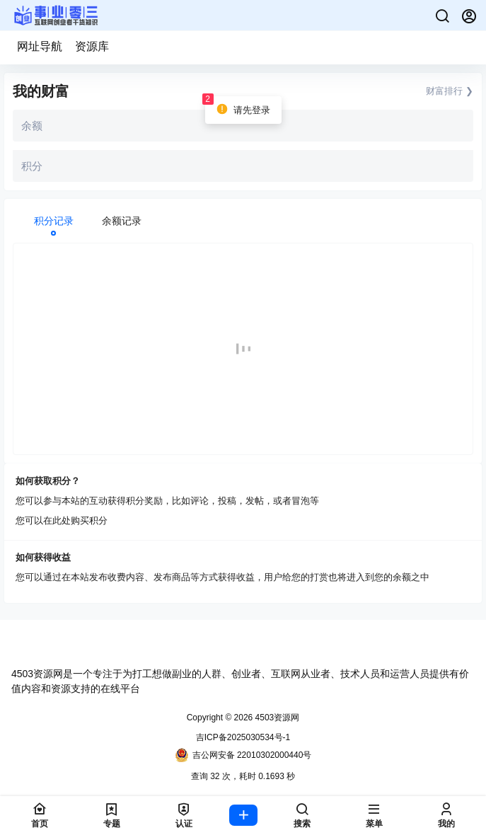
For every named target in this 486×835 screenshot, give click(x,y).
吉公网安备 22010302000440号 (243, 755)
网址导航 (39, 46)
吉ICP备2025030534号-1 (243, 737)
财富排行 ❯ (449, 91)
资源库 (92, 46)
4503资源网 (276, 717)
